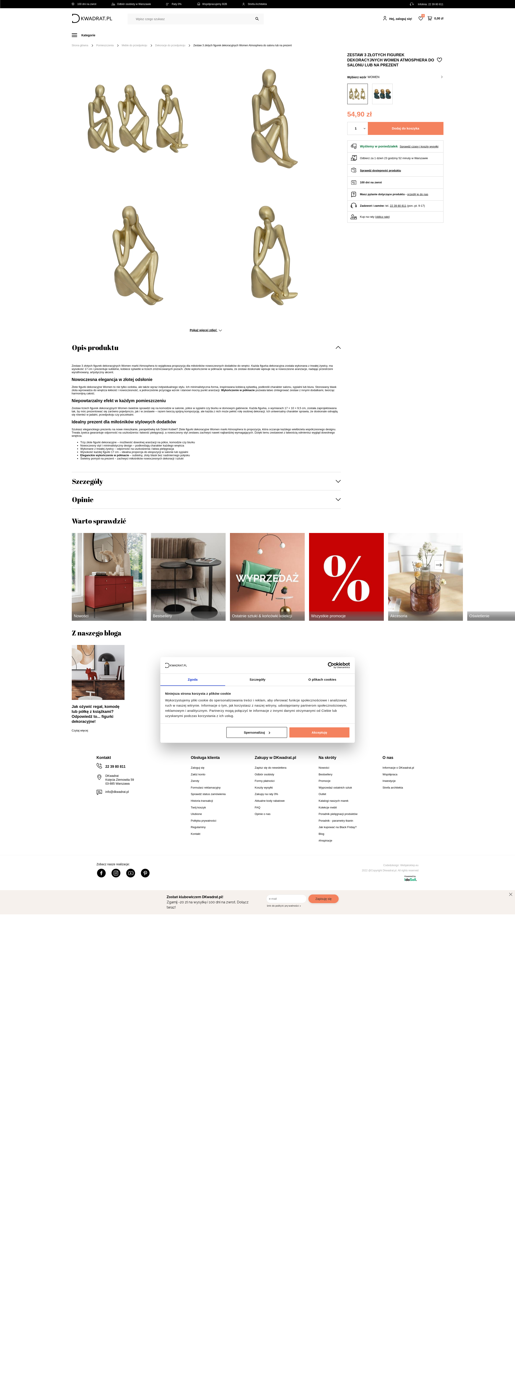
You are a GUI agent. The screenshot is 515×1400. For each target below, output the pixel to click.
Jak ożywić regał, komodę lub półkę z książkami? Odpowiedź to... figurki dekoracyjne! (96, 714)
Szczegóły (87, 481)
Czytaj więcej (80, 730)
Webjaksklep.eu (409, 865)
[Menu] (86, 35)
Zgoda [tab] (193, 679)
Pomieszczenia (105, 45)
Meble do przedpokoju (134, 45)
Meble (105, 35)
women (405, 77)
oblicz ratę (382, 216)
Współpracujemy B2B (212, 4)
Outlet (326, 35)
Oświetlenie (304, 35)
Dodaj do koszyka (405, 128)
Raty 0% (174, 4)
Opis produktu (95, 347)
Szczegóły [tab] (257, 679)
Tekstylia (279, 35)
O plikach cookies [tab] (322, 679)
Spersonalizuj (257, 732)
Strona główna (80, 45)
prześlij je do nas (417, 194)
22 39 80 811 (435, 4)
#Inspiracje (371, 35)
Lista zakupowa (422, 15)
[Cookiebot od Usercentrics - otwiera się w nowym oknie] (331, 665)
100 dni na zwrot (84, 4)
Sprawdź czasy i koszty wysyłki (419, 146)
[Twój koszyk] (435, 18)
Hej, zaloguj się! (400, 19)
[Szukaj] (257, 19)
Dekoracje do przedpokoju (170, 45)
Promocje (347, 35)
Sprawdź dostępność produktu (380, 170)
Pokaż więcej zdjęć (206, 330)
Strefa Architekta (254, 4)
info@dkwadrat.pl (117, 792)
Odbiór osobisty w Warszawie (131, 4)
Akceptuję (319, 732)
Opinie (83, 499)
